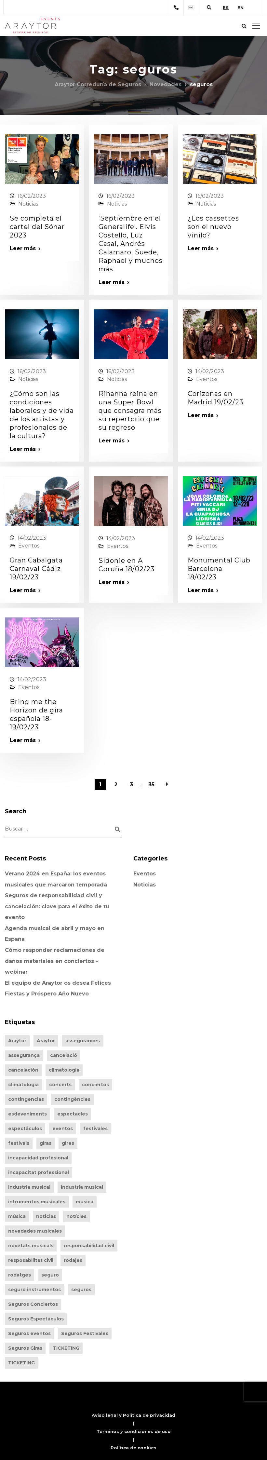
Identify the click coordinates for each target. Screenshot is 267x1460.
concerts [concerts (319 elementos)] (60, 1085)
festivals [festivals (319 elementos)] (18, 1143)
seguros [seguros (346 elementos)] (81, 1289)
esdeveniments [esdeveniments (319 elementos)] (27, 1114)
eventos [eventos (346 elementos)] (62, 1128)
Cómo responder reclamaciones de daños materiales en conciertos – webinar (54, 961)
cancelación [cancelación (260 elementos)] (23, 1070)
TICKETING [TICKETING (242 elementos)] (21, 1363)
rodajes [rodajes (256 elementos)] (73, 1260)
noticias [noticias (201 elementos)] (46, 1216)
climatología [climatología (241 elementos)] (23, 1085)
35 (151, 784)
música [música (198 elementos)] (84, 1202)
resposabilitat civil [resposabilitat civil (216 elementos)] (30, 1260)
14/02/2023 (209, 371)
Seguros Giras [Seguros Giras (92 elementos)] (25, 1348)
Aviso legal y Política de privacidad (133, 1415)
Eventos (206, 379)
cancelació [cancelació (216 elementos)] (63, 1055)
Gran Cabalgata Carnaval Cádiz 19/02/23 (36, 568)
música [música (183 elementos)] (17, 1216)
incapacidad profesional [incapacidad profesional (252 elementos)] (38, 1158)
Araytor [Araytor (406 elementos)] (17, 1041)
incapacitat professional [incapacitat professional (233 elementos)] (38, 1172)
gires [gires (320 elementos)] (68, 1143)
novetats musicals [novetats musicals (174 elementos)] (30, 1246)
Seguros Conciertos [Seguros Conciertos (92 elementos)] (33, 1304)
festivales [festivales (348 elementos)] (95, 1128)
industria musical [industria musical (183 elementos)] (82, 1187)
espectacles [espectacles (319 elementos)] (72, 1114)
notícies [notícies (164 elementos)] (76, 1216)
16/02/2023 (32, 196)
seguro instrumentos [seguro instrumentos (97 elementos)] (34, 1289)
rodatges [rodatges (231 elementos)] (19, 1275)
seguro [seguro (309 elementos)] (50, 1275)
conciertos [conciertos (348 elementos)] (95, 1085)
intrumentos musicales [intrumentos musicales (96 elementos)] (36, 1202)
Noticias (28, 204)
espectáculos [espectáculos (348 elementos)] (25, 1128)
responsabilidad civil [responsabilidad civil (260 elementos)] (89, 1246)
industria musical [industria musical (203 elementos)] (29, 1187)
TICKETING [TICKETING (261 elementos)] (66, 1348)
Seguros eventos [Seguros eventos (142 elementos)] (29, 1333)
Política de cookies (133, 1447)
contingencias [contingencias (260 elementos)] (26, 1099)
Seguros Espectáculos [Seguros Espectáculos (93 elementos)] (36, 1319)
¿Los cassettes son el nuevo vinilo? (213, 226)
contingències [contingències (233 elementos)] (72, 1099)
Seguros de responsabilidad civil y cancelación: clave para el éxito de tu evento (57, 906)
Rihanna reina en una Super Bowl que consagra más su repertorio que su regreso (130, 410)
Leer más (23, 248)
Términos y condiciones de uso (134, 1431)
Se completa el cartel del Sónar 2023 (37, 226)
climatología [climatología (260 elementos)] (64, 1070)
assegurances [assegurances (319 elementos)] (82, 1041)
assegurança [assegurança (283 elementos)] (24, 1055)
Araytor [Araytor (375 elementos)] (46, 1041)
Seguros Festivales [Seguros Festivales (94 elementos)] (84, 1333)
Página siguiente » (166, 784)
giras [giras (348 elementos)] (45, 1143)
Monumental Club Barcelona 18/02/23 (219, 568)
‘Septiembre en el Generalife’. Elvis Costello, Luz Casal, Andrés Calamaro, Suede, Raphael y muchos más (131, 243)
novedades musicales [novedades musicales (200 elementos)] (35, 1231)
